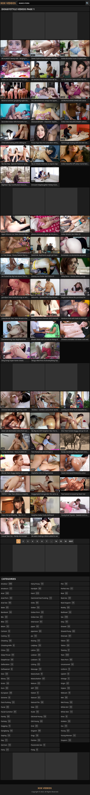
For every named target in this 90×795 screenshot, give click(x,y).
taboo (65, 640)
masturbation (38, 678)
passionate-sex (38, 745)
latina (35, 650)
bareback (6, 612)
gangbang (7, 730)
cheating (6, 640)
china (5, 650)
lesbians (36, 659)
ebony (5, 678)
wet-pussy (67, 702)
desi (4, 673)
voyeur (65, 688)
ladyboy (36, 645)
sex (64, 617)
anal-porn (6, 598)
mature (35, 683)
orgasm (36, 730)
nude (35, 711)
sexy (64, 621)
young (65, 730)
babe (5, 607)
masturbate (37, 673)
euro (4, 688)
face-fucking (8, 702)
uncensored (67, 664)
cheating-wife (8, 645)
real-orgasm (68, 602)
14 (56, 541)
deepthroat (7, 659)
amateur (6, 583)
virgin (65, 683)
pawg (34, 749)
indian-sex (37, 617)
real (64, 593)
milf (34, 688)
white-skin (67, 711)
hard (35, 593)
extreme (5, 697)
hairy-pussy (37, 583)
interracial (37, 621)
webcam (66, 692)
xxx (64, 726)
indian (35, 607)
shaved (65, 626)
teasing (65, 650)
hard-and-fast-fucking (41, 598)
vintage (65, 678)
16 (65, 541)
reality (65, 607)
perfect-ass (67, 588)
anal (5, 593)
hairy (5, 749)
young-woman (68, 735)
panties (35, 740)
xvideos (66, 721)
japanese (36, 631)
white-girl (66, 707)
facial (5, 707)
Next (71, 541)
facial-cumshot (9, 711)
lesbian (36, 654)
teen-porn (67, 659)
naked (35, 692)
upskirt (65, 673)
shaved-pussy (68, 631)
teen (65, 654)
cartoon (5, 631)
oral (34, 726)
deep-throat (7, 654)
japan (35, 626)
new (34, 707)
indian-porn (37, 612)
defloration (7, 664)
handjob (36, 588)
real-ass (66, 598)
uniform (65, 669)
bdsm (5, 626)
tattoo (65, 645)
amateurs (6, 588)
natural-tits (37, 702)
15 (61, 541)
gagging (6, 726)
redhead (66, 612)
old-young (37, 721)
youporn (66, 740)
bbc (4, 617)
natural (35, 697)
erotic (5, 683)
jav (34, 636)
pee (64, 583)
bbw (4, 621)
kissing (35, 640)
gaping (5, 735)
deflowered (7, 669)
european (6, 692)
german (6, 745)
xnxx (64, 716)
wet (64, 697)
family (5, 716)
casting (5, 636)
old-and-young (38, 716)
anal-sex (6, 602)
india (35, 602)
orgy (35, 735)
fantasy (6, 721)
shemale (66, 636)
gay (4, 740)
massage (36, 669)
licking (35, 664)
